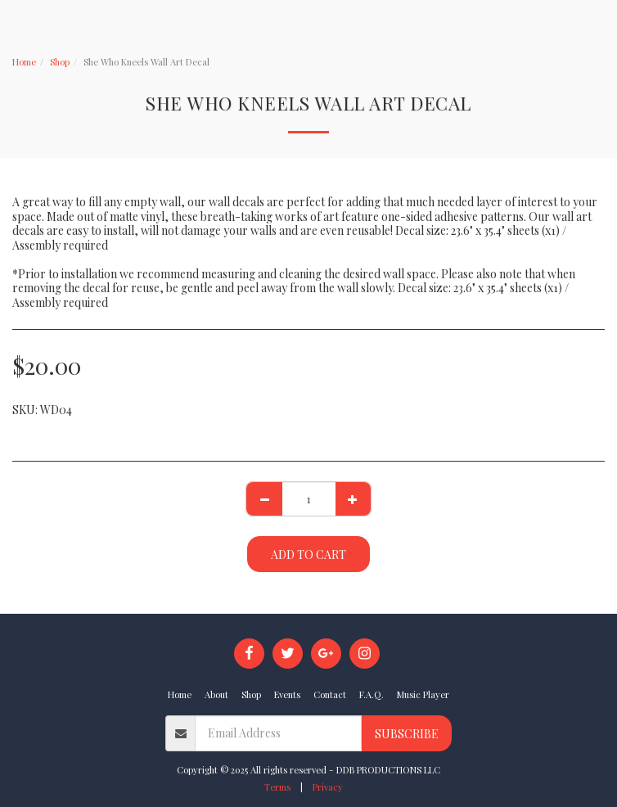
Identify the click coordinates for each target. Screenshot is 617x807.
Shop (60, 62)
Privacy (328, 787)
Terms (277, 787)
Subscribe (407, 734)
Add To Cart (308, 554)
